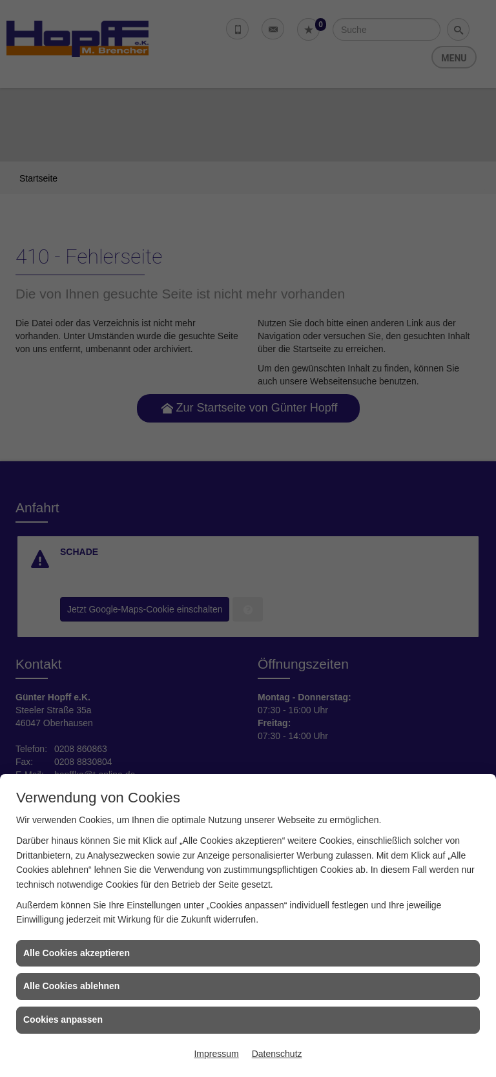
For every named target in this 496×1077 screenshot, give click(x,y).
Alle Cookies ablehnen (71, 986)
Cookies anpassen (63, 1019)
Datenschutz (277, 1054)
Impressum (216, 1054)
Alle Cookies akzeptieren (76, 953)
